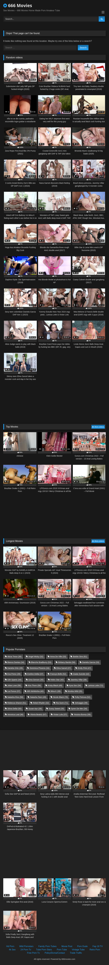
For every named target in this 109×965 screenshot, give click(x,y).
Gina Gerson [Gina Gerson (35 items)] (35, 680)
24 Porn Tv (26, 949)
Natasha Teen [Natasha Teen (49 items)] (38, 697)
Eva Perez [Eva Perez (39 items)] (13, 674)
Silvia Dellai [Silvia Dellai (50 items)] (14, 708)
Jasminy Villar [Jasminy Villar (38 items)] (79, 680)
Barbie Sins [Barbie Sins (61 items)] (80, 656)
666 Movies (17, 5)
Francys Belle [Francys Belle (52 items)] (58, 674)
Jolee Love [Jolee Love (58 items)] (14, 685)
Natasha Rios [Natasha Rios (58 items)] (15, 697)
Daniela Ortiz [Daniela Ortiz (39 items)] (15, 668)
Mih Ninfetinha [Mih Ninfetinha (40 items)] (35, 691)
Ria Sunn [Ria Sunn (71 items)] (62, 703)
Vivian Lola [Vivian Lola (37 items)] (60, 714)
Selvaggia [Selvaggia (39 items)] (81, 703)
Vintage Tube (78, 949)
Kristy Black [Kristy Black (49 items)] (55, 685)
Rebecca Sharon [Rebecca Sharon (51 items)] (16, 703)
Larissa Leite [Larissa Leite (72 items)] (95, 685)
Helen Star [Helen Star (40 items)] (57, 680)
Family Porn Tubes (47, 946)
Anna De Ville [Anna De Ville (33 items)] (58, 656)
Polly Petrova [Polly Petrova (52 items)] (82, 697)
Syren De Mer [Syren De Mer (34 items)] (79, 708)
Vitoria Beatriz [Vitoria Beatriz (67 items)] (38, 714)
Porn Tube (62, 949)
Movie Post (67, 946)
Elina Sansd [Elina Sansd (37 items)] (63, 668)
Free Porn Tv (33, 953)
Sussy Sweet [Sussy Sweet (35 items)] (56, 708)
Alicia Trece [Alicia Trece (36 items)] (14, 656)
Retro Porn (95, 949)
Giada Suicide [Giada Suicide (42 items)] (81, 674)
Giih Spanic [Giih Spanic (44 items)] (14, 680)
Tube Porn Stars (44, 949)
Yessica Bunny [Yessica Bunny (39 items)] (82, 714)
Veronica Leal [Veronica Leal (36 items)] (15, 714)
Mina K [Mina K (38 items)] (55, 691)
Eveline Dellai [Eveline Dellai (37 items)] (35, 674)
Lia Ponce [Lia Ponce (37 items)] (13, 691)
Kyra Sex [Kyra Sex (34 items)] (75, 685)
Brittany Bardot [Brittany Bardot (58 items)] (66, 662)
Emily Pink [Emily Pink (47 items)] (84, 668)
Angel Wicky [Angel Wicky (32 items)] (35, 656)
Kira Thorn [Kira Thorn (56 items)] (34, 685)
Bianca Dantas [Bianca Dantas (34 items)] (15, 662)
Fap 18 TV (98, 946)
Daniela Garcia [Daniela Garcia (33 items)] (90, 662)
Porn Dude (82, 946)
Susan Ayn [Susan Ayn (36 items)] (35, 708)
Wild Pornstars (26, 946)
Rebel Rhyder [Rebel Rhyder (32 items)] (41, 703)
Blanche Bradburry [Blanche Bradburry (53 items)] (41, 662)
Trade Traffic (76, 953)
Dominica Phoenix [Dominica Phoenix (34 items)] (40, 668)
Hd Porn (10, 946)
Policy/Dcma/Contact (55, 953)
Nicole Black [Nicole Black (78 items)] (60, 697)
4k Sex (12, 949)
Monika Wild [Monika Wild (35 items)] (74, 691)
